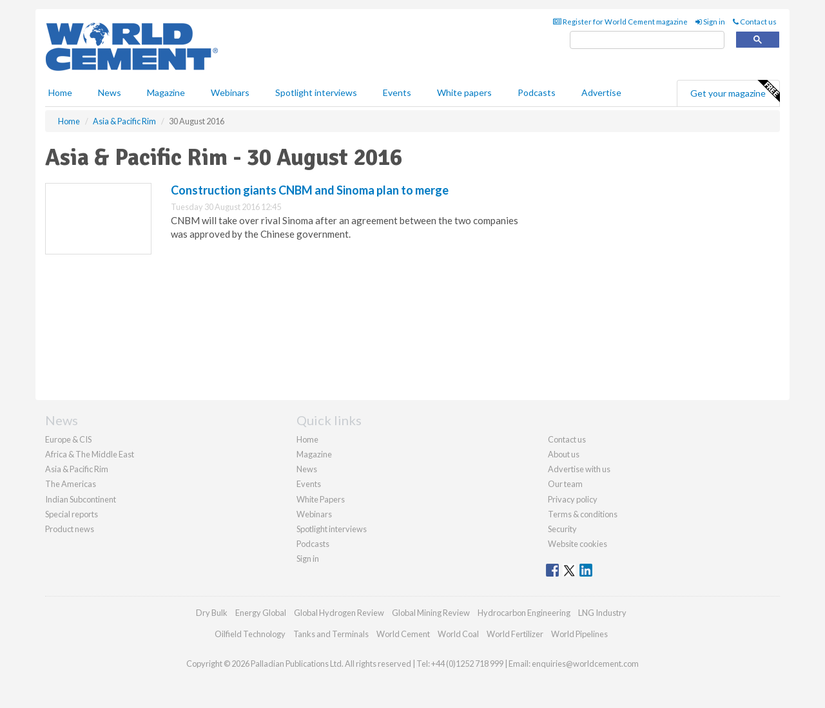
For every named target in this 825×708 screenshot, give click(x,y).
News (306, 469)
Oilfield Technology (250, 634)
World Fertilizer (515, 634)
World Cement (403, 634)
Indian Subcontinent (80, 499)
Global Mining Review (431, 613)
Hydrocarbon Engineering (524, 613)
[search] (647, 40)
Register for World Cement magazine (620, 21)
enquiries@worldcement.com (585, 663)
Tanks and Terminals (331, 634)
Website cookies (577, 544)
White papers (464, 92)
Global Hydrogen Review (339, 613)
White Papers (320, 499)
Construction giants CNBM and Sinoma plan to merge (310, 190)
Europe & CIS (68, 439)
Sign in (710, 21)
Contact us (755, 21)
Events (397, 92)
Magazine (166, 92)
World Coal (458, 634)
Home (60, 92)
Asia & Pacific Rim (76, 469)
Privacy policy (572, 499)
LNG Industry (602, 613)
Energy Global (260, 613)
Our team (565, 484)
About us (563, 454)
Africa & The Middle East (89, 454)
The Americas (70, 484)
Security (562, 529)
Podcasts (537, 92)
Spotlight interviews (316, 92)
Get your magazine (734, 91)
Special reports (71, 514)
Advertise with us (579, 469)
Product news (69, 529)
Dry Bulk (212, 613)
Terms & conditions (582, 514)
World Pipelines (579, 634)
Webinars (230, 92)
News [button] (109, 92)
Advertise (601, 92)
